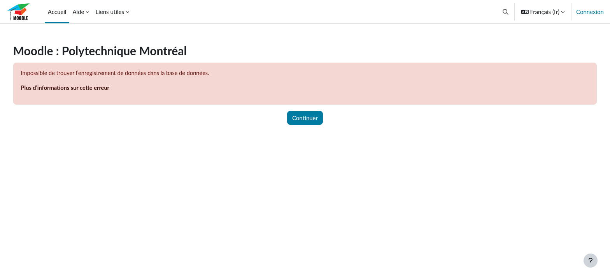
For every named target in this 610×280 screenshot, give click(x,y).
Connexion (590, 11)
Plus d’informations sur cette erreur (80, 88)
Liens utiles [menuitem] (109, 11)
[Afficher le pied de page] (591, 261)
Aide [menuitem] (78, 11)
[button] (505, 11)
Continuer (305, 118)
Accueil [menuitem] (57, 11)
